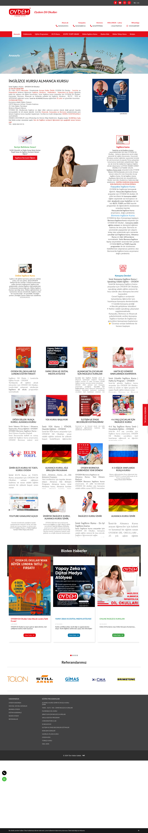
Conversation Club (49, 721)
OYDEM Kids (46, 737)
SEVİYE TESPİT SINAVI (70, 34)
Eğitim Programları (36, 34)
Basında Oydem (14, 709)
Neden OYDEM (14, 716)
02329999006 (96, 26)
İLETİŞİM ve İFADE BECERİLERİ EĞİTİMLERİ (55, 727)
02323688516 (79, 26)
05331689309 (133, 26)
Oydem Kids (108, 34)
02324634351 (62, 26)
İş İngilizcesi (46, 724)
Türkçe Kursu (47, 740)
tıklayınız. (82, 830)
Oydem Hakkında (15, 703)
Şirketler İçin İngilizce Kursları (54, 714)
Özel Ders (45, 744)
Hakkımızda (21, 34)
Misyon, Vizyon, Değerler (18, 706)
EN (138, 3)
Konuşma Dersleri (48, 731)
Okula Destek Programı (51, 717)
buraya (19, 526)
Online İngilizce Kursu (92, 34)
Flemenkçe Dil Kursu (49, 711)
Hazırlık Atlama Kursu (50, 734)
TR (135, 3)
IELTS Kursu (52, 34)
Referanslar (13, 719)
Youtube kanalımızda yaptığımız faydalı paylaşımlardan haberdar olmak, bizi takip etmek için (23, 524)
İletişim (140, 34)
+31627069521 (116, 26)
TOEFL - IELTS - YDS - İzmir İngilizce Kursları (57, 708)
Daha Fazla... (29, 643)
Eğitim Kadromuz (15, 712)
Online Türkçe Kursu (125, 34)
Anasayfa (8, 34)
